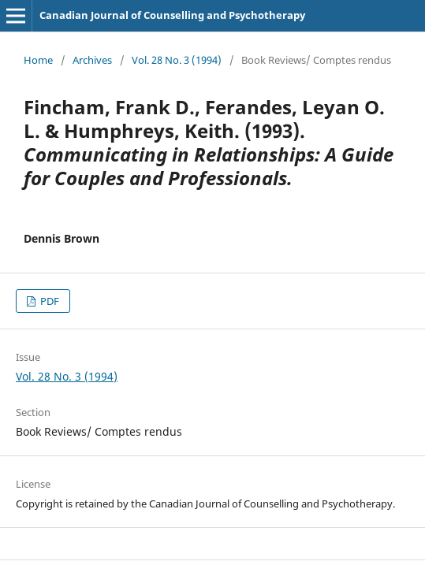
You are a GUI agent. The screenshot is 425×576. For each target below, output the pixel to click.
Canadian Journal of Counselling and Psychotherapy (172, 15)
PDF (48, 301)
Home (38, 60)
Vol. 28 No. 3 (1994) (177, 60)
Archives (92, 60)
